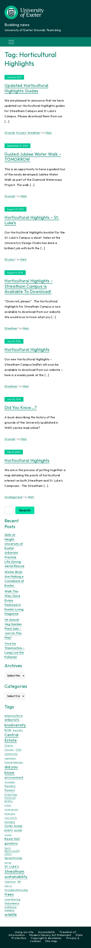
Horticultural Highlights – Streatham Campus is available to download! (29, 286)
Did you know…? (21, 407)
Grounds (10, 132)
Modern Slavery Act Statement (50, 935)
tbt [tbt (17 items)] (19, 881)
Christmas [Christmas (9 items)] (9, 750)
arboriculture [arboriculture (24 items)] (14, 715)
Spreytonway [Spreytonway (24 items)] (13, 858)
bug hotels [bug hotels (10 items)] (18, 730)
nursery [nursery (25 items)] (10, 822)
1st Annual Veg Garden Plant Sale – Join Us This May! (13, 628)
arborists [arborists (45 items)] (12, 720)
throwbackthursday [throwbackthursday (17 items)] (16, 889)
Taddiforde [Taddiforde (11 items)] (10, 881)
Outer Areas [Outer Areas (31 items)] (13, 826)
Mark (49, 132)
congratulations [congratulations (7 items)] (10, 758)
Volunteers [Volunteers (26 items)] (12, 903)
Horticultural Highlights (27, 349)
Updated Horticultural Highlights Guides (26, 88)
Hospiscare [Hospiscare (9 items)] (10, 814)
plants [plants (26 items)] (9, 830)
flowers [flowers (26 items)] (10, 790)
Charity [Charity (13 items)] (9, 745)
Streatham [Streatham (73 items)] (14, 871)
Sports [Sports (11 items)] (8, 848)
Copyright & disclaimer (46, 938)
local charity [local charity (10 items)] (11, 818)
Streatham (33, 132)
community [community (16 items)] (11, 753)
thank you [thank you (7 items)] (8, 886)
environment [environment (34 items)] (14, 777)
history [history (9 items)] (8, 805)
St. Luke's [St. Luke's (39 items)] (12, 866)
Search (25, 510)
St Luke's (21, 132)
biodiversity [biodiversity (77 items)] (15, 724)
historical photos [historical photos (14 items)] (10, 799)
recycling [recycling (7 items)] (8, 835)
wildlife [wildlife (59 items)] (11, 914)
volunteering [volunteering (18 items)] (12, 899)
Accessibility (46, 932)
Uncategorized (13, 497)
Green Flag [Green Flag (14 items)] (11, 794)
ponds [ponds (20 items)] (18, 830)
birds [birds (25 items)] (8, 730)
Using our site (24, 932)
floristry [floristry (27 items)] (10, 786)
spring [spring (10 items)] (8, 862)
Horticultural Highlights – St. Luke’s (32, 220)
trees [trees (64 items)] (9, 894)
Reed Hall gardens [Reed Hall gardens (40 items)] (12, 841)
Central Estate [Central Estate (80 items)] (11, 737)
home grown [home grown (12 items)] (11, 809)
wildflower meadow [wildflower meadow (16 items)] (11, 909)
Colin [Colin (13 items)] (19, 749)
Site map (51, 941)
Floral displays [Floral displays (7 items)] (10, 782)
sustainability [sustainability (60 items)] (16, 876)
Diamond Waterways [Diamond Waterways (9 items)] (14, 762)
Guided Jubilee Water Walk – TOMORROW (33, 156)
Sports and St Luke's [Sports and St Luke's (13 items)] (12, 852)
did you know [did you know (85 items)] (11, 769)
